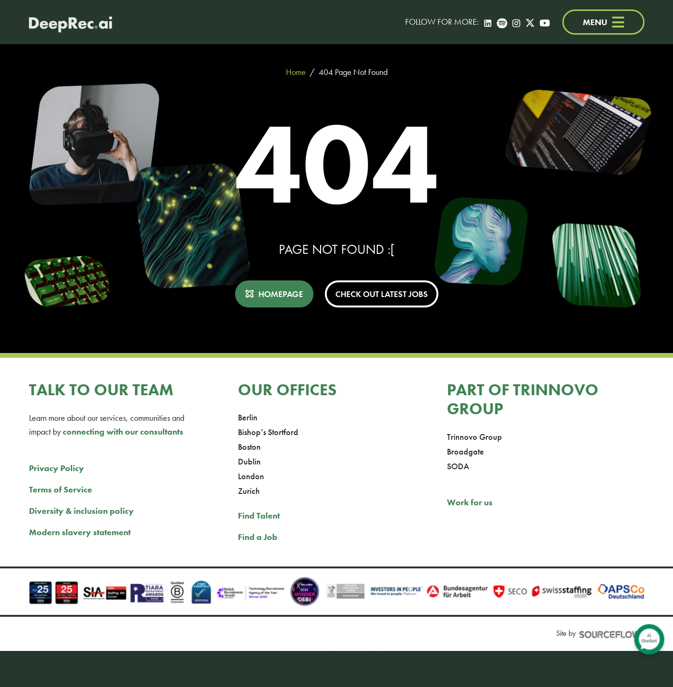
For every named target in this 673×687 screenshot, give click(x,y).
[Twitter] (530, 22)
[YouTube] (545, 22)
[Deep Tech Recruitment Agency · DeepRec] (70, 22)
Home (296, 71)
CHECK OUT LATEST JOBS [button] (381, 293)
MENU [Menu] (603, 22)
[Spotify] (502, 22)
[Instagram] (516, 22)
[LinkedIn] (488, 22)
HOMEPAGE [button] (280, 293)
